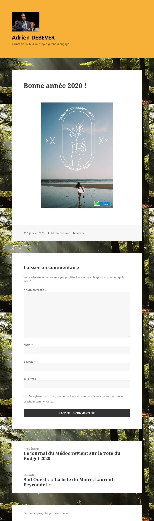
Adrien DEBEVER (33, 37)
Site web (30, 378)
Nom (28, 344)
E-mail (30, 361)
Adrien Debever (60, 233)
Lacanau (81, 233)
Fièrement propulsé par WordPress (46, 513)
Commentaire (35, 290)
